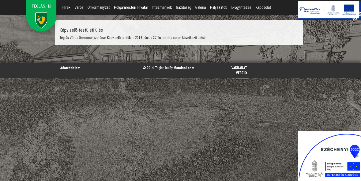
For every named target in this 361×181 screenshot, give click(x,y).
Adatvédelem (70, 68)
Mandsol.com (183, 68)
